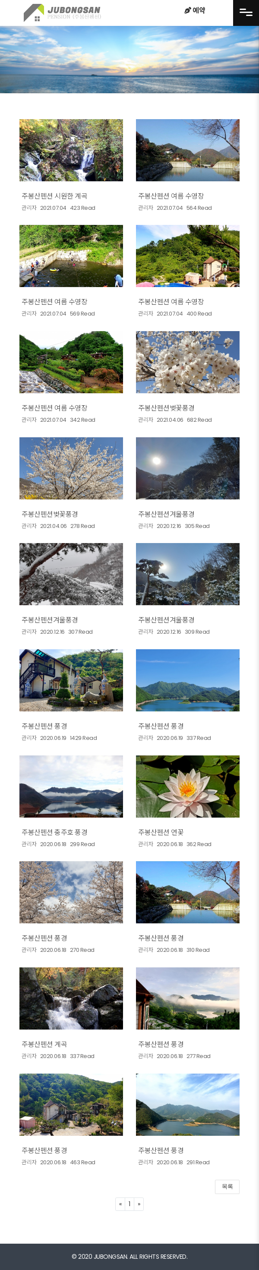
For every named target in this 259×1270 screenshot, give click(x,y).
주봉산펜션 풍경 (44, 726)
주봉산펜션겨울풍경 (166, 514)
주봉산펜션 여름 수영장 (171, 196)
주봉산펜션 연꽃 (160, 832)
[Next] (139, 1204)
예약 (194, 11)
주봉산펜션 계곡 (44, 1044)
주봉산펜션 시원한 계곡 (54, 196)
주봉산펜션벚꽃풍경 (166, 408)
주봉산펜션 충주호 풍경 (54, 832)
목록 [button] (227, 1186)
